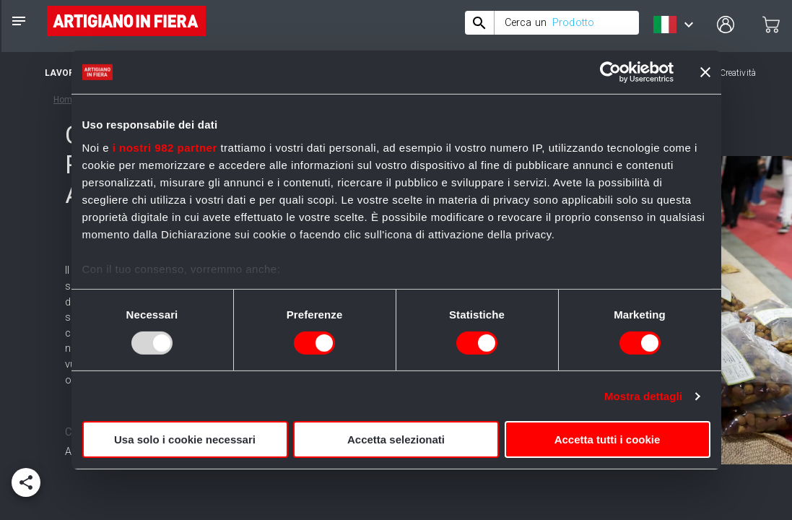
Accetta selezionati (396, 439)
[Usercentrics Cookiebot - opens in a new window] (610, 72)
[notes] (18, 21)
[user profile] (725, 24)
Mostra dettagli (643, 396)
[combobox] (552, 23)
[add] (26, 482)
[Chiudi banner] (705, 72)
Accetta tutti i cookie (607, 439)
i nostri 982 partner (165, 147)
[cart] (771, 24)
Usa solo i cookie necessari (185, 439)
